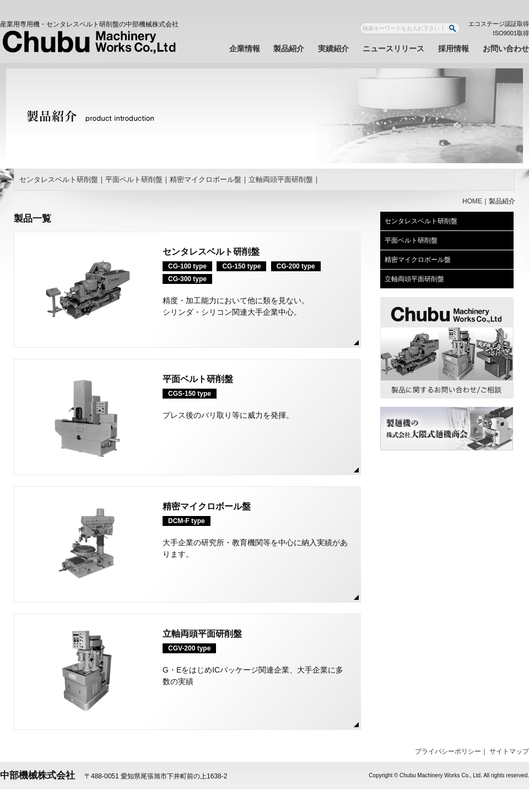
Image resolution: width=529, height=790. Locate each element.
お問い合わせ (506, 48)
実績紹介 (333, 48)
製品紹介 (288, 48)
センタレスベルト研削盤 (58, 179)
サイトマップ (509, 751)
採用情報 (453, 48)
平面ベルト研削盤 (134, 179)
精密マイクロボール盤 (205, 179)
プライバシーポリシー (448, 751)
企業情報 (244, 48)
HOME (472, 201)
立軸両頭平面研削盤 (281, 179)
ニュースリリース (393, 48)
